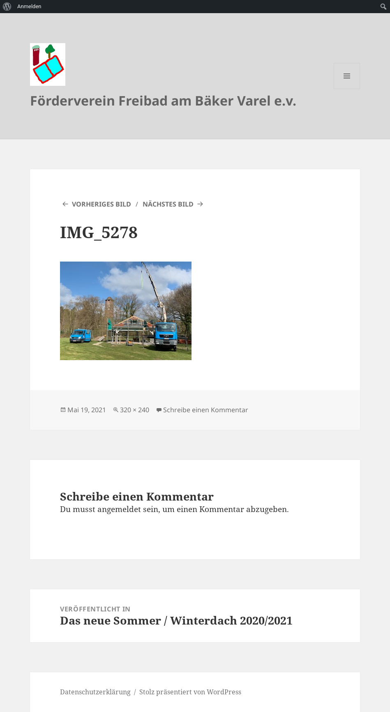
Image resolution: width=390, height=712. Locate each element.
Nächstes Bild (168, 204)
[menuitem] (7, 6)
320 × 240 (134, 409)
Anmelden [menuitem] (29, 6)
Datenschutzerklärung (95, 691)
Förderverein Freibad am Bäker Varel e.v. (163, 100)
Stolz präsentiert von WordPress (190, 691)
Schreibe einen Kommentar (205, 409)
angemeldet (119, 509)
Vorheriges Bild (101, 204)
